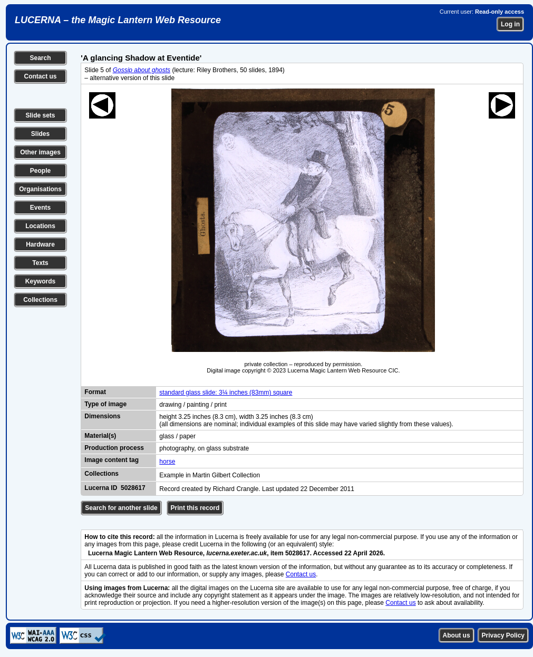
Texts (40, 263)
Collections (40, 299)
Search (40, 58)
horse (167, 461)
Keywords (40, 281)
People (40, 170)
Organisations (40, 189)
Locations (40, 226)
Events (40, 207)
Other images (40, 152)
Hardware (40, 244)
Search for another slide (121, 508)
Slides (40, 134)
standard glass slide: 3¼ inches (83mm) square (225, 392)
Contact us (40, 76)
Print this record (195, 508)
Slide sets (40, 115)
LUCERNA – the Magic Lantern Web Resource (118, 20)
